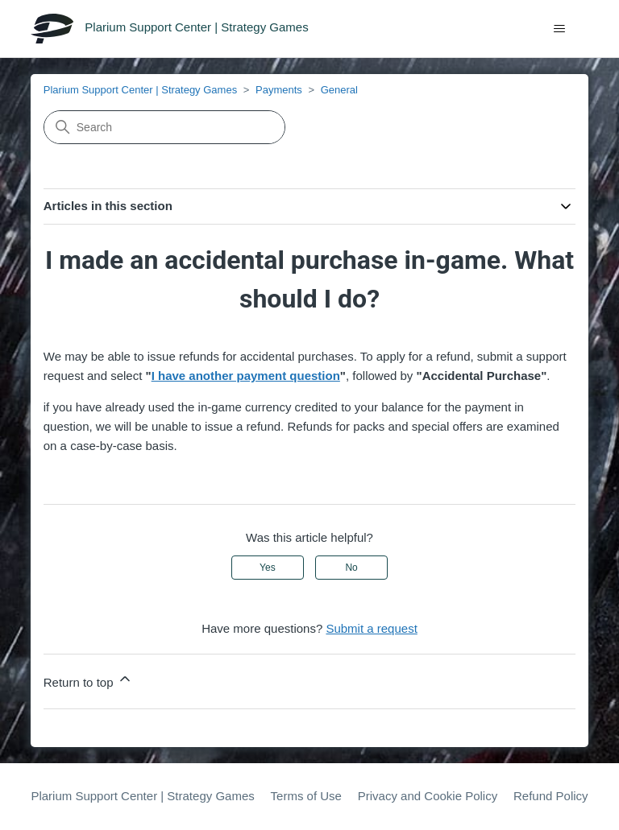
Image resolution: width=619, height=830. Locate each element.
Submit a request (371, 628)
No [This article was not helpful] (351, 567)
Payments (278, 90)
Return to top (88, 680)
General (339, 90)
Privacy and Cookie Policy (427, 796)
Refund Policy (550, 796)
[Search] (164, 127)
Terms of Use (306, 796)
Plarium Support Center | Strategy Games (140, 90)
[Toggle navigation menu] (559, 29)
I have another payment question (246, 375)
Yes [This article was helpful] (268, 567)
